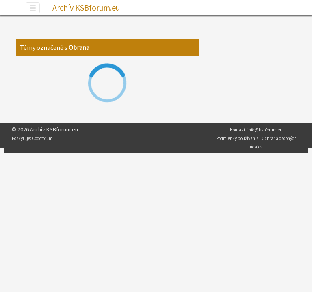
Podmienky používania (237, 138)
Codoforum (42, 138)
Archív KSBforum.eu (86, 7)
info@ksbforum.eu (264, 130)
